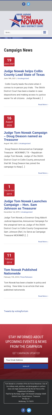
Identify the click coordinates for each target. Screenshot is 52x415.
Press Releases (26, 277)
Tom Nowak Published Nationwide (20, 271)
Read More (42, 105)
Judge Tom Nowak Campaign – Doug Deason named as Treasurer (25, 136)
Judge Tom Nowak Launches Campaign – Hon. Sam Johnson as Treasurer (25, 204)
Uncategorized (23, 78)
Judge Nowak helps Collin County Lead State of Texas (24, 72)
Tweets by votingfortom (16, 311)
